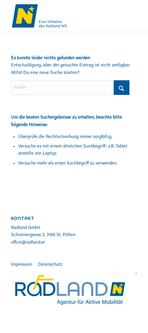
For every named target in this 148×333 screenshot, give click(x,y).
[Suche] (70, 87)
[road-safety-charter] (136, 273)
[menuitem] (133, 16)
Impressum (21, 265)
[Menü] (133, 16)
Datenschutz (50, 265)
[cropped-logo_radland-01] (70, 289)
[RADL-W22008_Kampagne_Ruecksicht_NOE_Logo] (61, 16)
